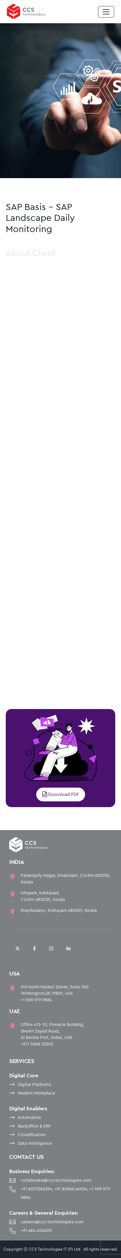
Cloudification (31, 1134)
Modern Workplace (36, 1093)
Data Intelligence (35, 1143)
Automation (29, 1117)
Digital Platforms (34, 1084)
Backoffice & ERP (34, 1126)
